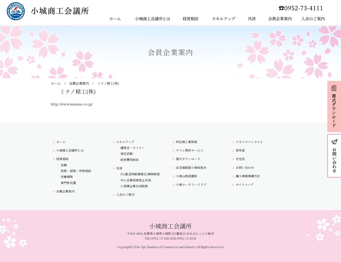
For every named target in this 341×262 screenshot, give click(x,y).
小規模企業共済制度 (134, 186)
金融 (64, 165)
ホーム (56, 83)
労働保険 (67, 177)
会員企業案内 (79, 83)
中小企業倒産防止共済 (135, 180)
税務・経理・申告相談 (76, 171)
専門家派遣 (68, 183)
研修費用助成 (129, 160)
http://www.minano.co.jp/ (72, 103)
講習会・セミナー (132, 148)
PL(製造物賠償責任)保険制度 (140, 174)
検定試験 (126, 154)
